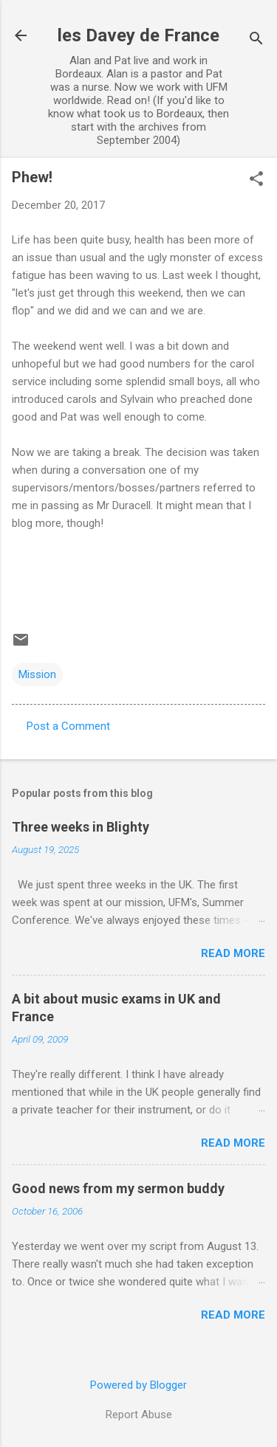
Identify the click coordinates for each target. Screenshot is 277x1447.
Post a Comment (68, 726)
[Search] (256, 40)
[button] (256, 180)
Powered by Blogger (138, 1385)
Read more (233, 953)
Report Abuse (139, 1414)
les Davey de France (138, 35)
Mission (37, 674)
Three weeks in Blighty (80, 827)
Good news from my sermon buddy (118, 1188)
